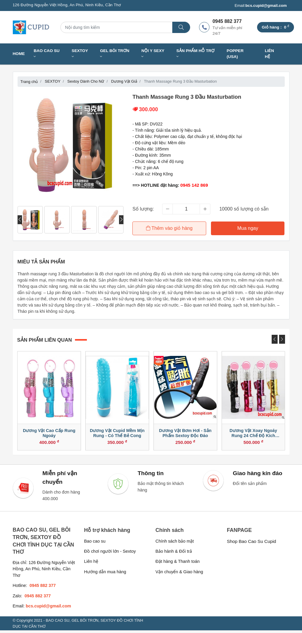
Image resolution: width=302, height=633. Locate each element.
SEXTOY (80, 53)
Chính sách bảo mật (175, 543)
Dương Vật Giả (124, 81)
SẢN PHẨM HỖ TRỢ (195, 53)
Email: (260, 6)
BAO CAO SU (47, 53)
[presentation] (20, 219)
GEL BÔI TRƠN (114, 53)
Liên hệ (269, 53)
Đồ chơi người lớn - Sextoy (110, 553)
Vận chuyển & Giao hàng (179, 574)
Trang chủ (29, 81)
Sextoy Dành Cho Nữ (85, 81)
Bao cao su (95, 543)
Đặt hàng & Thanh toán (178, 564)
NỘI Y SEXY (152, 53)
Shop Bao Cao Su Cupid (251, 543)
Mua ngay (248, 228)
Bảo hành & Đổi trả (174, 553)
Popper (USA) (235, 53)
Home (19, 53)
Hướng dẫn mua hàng (105, 574)
